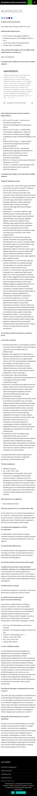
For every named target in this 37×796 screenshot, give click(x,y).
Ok (13, 792)
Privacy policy (21, 792)
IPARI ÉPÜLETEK (6, 771)
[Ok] (35, 789)
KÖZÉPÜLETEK (6, 774)
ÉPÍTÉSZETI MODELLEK (8, 767)
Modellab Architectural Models (13, 2)
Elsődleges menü (34, 2)
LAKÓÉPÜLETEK (6, 778)
